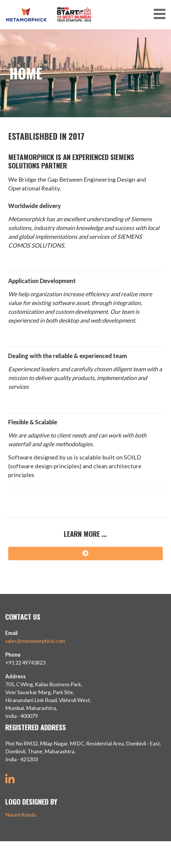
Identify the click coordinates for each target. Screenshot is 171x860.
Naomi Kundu (20, 814)
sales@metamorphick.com (35, 641)
